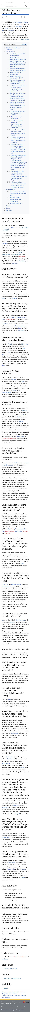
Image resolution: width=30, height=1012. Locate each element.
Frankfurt (5, 243)
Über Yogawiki (13, 1010)
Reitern (4, 355)
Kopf (18, 417)
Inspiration (14, 263)
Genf (12, 529)
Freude (22, 767)
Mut (12, 228)
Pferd (3, 365)
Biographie (5, 993)
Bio (3, 30)
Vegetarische (11, 869)
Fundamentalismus (20, 957)
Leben (6, 28)
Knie (23, 348)
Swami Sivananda (7, 465)
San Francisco (9, 531)
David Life (5, 584)
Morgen (14, 298)
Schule (21, 421)
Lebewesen (11, 862)
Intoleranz (5, 959)
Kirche (12, 622)
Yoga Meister (15, 992)
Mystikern (5, 324)
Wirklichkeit (11, 759)
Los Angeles (18, 531)
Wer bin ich (11, 317)
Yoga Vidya (24, 39)
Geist (19, 328)
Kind (22, 344)
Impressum (21, 1010)
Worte (14, 379)
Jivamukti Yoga (6, 587)
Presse (15, 993)
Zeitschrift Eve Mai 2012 (12, 978)
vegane (23, 869)
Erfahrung (21, 330)
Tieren (23, 877)
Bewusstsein (6, 763)
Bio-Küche (22, 256)
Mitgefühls (5, 807)
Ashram (22, 992)
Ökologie (7, 997)
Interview (17, 995)
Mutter (23, 415)
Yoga (19, 252)
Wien (9, 529)
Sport (27, 344)
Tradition (16, 463)
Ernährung (19, 26)
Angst (24, 410)
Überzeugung (15, 733)
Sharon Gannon (16, 584)
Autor (10, 993)
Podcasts (22, 261)
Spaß (22, 563)
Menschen (5, 228)
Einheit (15, 390)
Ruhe (3, 298)
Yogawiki (9, 2)
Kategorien (5, 992)
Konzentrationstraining (9, 438)
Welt (23, 381)
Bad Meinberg (20, 620)
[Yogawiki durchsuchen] (15, 6)
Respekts (16, 805)
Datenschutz (4, 1010)
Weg (9, 699)
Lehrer (27, 463)
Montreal (7, 533)
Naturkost (11, 30)
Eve (22, 24)
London (21, 529)
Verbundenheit (6, 392)
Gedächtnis (20, 436)
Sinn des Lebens (20, 326)
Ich (3, 620)
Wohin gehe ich (11, 319)
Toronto (25, 531)
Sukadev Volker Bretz (21, 22)
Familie (10, 344)
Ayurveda (16, 254)
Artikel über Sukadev (7, 995)
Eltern (9, 353)
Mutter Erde (5, 837)
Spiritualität (9, 757)
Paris (16, 529)
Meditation (5, 254)
